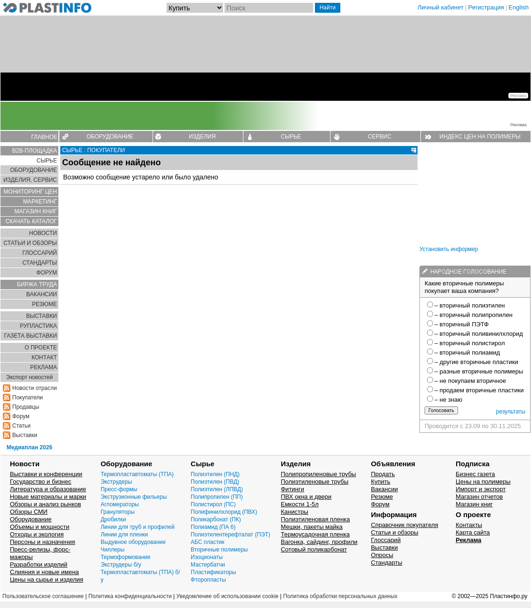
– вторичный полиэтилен (469, 305)
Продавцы (25, 407)
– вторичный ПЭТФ (461, 324)
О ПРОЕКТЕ (40, 347)
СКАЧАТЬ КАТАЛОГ (31, 221)
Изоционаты (207, 557)
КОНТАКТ (44, 357)
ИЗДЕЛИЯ (202, 136)
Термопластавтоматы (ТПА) (137, 474)
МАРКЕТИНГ (40, 201)
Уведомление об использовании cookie (227, 596)
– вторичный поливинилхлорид (478, 333)
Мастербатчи (208, 564)
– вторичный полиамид (467, 352)
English (518, 7)
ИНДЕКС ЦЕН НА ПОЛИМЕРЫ (479, 136)
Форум (20, 416)
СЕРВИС (379, 136)
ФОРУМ (46, 272)
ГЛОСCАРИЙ (39, 253)
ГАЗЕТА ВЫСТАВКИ (30, 335)
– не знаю (448, 399)
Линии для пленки (124, 534)
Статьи (21, 425)
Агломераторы (120, 504)
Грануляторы (118, 512)
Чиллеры (113, 549)
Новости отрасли (34, 388)
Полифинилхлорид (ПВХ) (224, 512)
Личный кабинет (441, 7)
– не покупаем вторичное (470, 380)
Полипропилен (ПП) (217, 497)
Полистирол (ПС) (213, 504)
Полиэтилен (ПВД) (215, 481)
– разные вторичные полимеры (478, 371)
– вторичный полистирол (469, 343)
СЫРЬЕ (291, 136)
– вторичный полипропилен (473, 314)
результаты (510, 411)
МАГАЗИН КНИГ (36, 211)
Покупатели (27, 397)
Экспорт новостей (29, 377)
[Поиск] (269, 8)
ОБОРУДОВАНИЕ (110, 136)
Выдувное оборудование (133, 542)
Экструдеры (116, 481)
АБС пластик (207, 542)
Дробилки (113, 519)
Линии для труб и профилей (138, 527)
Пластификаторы (213, 572)
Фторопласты (208, 579)
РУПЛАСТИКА (38, 326)
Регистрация (486, 7)
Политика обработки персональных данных (340, 596)
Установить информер (448, 249)
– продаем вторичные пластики (478, 390)
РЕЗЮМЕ (44, 304)
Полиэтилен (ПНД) (215, 474)
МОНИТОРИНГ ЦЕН (30, 191)
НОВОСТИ (43, 233)
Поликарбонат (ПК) (216, 519)
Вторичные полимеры (219, 549)
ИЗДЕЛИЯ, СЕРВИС (30, 180)
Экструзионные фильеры (134, 497)
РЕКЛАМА (43, 367)
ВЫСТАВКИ (41, 316)
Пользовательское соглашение (43, 596)
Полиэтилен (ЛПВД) (217, 489)
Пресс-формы (119, 489)
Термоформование (126, 557)
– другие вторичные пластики (476, 361)
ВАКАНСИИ (41, 294)
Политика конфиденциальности (130, 596)
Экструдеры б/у (121, 564)
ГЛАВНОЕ (44, 137)
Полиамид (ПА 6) (213, 527)
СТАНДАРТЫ (40, 262)
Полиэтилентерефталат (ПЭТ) (230, 534)
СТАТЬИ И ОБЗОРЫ (30, 243)
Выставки (24, 435)
